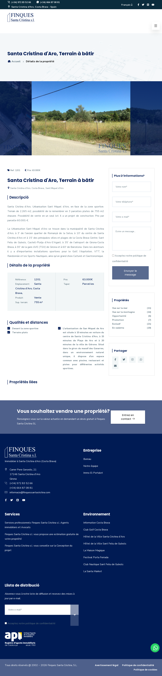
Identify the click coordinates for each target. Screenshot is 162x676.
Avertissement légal (106, 665)
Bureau (87, 459)
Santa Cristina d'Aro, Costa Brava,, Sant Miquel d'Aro (35, 188)
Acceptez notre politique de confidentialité (129, 258)
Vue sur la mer (131, 308)
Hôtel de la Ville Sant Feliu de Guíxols (104, 543)
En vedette (131, 328)
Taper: (67, 284)
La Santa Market (92, 571)
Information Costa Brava (96, 522)
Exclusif (131, 324)
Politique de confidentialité (138, 665)
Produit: (19, 297)
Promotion (131, 320)
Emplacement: (22, 284)
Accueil (14, 61)
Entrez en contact (128, 417)
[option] (81, 120)
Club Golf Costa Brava (95, 529)
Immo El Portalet (93, 473)
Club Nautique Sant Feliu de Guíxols (103, 564)
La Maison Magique (94, 550)
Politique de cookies (145, 669)
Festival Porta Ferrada (95, 557)
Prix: (66, 279)
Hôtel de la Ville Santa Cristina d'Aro (104, 536)
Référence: (20, 279)
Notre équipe (90, 466)
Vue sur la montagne (131, 312)
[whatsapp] (155, 647)
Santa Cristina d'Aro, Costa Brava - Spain (31, 6)
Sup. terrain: (21, 302)
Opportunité (131, 316)
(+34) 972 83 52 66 (19, 2)
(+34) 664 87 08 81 (48, 2)
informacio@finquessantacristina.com (30, 492)
